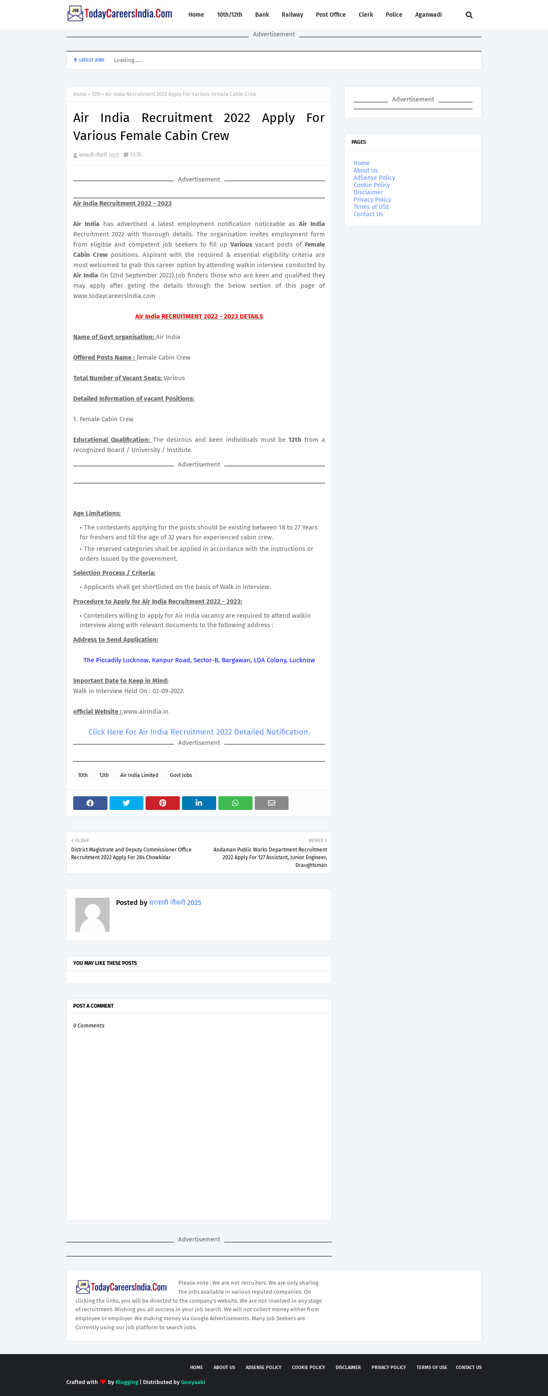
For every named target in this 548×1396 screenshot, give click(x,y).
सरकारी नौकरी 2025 (99, 155)
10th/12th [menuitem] (229, 14)
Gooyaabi (193, 1382)
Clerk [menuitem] (366, 14)
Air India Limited (139, 775)
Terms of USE (371, 207)
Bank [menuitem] (262, 14)
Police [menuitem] (394, 14)
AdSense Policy (374, 178)
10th (96, 94)
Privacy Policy (372, 199)
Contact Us (368, 214)
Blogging (127, 1382)
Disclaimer (368, 192)
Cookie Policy (372, 185)
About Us (366, 170)
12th (104, 775)
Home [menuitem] (196, 14)
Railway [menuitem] (292, 14)
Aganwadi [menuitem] (428, 14)
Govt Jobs (181, 775)
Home (80, 94)
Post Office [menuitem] (331, 14)
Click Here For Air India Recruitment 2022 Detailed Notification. (199, 732)
